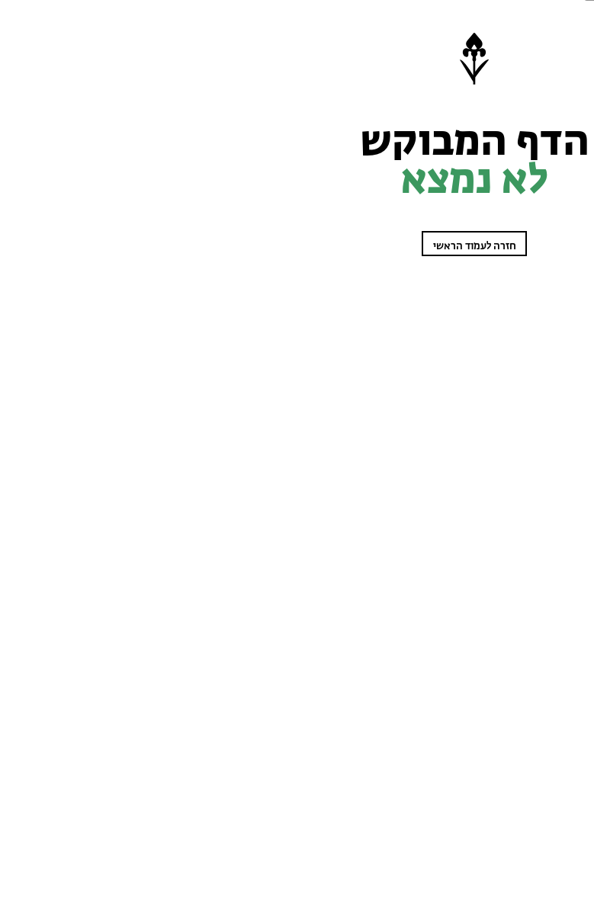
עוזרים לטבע (563, 185)
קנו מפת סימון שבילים (547, 397)
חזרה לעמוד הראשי (242, 246)
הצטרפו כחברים (539, 878)
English (569, 417)
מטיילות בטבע (560, 145)
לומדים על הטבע (556, 125)
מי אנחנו (569, 377)
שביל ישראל (563, 165)
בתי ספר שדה (560, 357)
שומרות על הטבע (555, 105)
